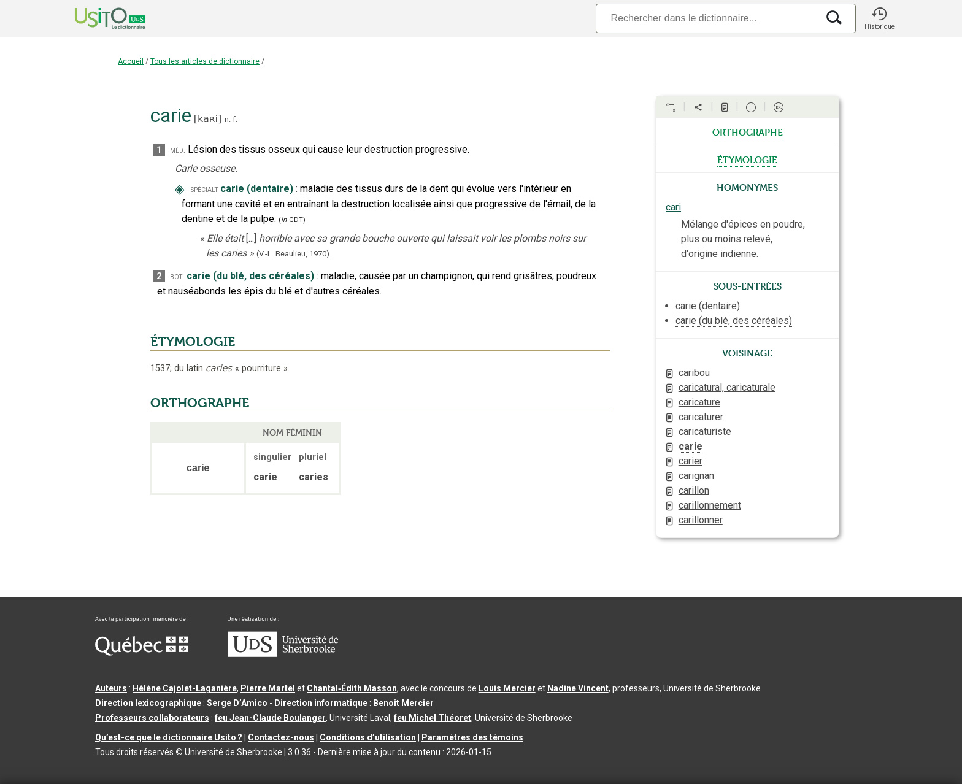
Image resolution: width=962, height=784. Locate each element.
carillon (694, 490)
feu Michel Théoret (432, 718)
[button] (879, 18)
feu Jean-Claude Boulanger (270, 718)
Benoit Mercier (403, 703)
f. (235, 119)
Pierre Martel (267, 688)
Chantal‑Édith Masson (352, 688)
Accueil (131, 61)
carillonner (701, 520)
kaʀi (208, 119)
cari (673, 207)
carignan (696, 476)
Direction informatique (320, 703)
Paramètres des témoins (472, 737)
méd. (177, 150)
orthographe (747, 131)
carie (690, 446)
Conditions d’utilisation (368, 737)
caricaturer (701, 417)
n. (228, 119)
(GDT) (292, 220)
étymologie (747, 159)
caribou (694, 373)
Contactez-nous (281, 737)
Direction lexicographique (148, 703)
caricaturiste (705, 431)
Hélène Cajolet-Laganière (185, 688)
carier (690, 461)
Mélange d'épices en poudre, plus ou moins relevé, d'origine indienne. (743, 238)
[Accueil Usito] (96, 18)
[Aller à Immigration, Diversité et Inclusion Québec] (141, 653)
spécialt (204, 189)
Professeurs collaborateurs (152, 718)
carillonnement (710, 505)
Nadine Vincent (578, 688)
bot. (177, 276)
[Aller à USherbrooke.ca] (283, 654)
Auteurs (111, 688)
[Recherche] (707, 18)
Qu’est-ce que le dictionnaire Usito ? (168, 737)
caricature (699, 402)
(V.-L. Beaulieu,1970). (293, 253)
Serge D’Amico (237, 703)
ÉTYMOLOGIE (192, 341)
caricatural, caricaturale (727, 387)
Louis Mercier (507, 688)
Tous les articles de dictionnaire (205, 61)
